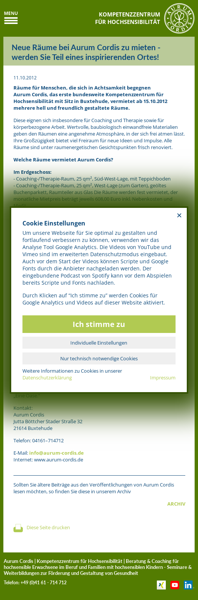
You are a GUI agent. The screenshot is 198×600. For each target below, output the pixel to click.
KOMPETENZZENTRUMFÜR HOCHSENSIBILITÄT (127, 17)
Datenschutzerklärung (47, 377)
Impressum (163, 377)
